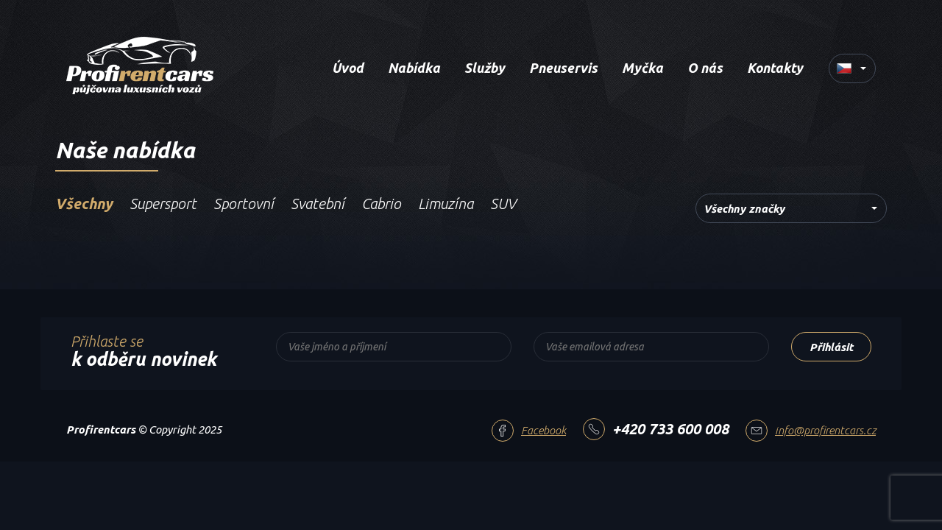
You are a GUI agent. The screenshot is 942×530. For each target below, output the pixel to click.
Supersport (163, 203)
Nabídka (414, 67)
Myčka (642, 67)
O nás (705, 67)
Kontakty (775, 67)
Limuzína (445, 203)
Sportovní (243, 203)
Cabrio (381, 203)
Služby (484, 67)
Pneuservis (563, 67)
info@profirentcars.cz (825, 430)
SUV (503, 203)
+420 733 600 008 (670, 428)
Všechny (84, 203)
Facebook (543, 430)
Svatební (317, 203)
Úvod (348, 67)
